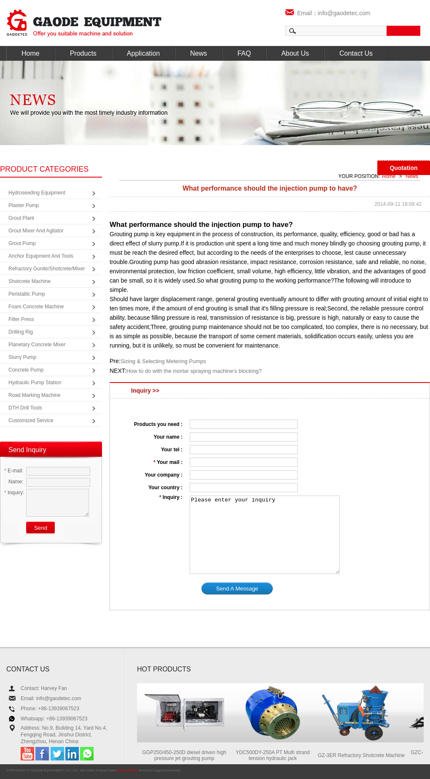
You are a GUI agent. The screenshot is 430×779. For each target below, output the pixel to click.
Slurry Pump (22, 357)
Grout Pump (22, 243)
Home (31, 53)
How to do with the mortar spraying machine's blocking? (194, 371)
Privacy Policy (126, 770)
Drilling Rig (20, 332)
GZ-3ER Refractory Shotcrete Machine (365, 755)
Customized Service (31, 420)
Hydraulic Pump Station (34, 382)
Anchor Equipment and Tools (40, 256)
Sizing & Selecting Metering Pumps (163, 361)
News (198, 53)
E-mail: (13, 471)
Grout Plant (21, 218)
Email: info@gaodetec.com (51, 698)
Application (143, 53)
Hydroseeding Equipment (36, 193)
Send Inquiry (27, 449)
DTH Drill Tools (25, 408)
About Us (295, 53)
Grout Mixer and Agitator (36, 231)
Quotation (403, 167)
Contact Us (356, 53)
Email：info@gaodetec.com (328, 13)
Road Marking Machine (34, 395)
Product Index (106, 770)
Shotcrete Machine (29, 281)
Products (83, 53)
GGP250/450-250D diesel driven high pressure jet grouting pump (189, 755)
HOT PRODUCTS (164, 669)
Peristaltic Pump (26, 294)
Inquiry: (14, 493)
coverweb (173, 770)
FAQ (244, 53)
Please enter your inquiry (265, 535)
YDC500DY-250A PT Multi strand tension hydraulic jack (277, 755)
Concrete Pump (25, 370)
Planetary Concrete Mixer (36, 345)
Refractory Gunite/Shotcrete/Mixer (46, 269)
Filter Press (21, 319)
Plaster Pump (23, 205)
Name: (13, 482)
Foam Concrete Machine (36, 307)
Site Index (87, 770)
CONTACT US (28, 669)
